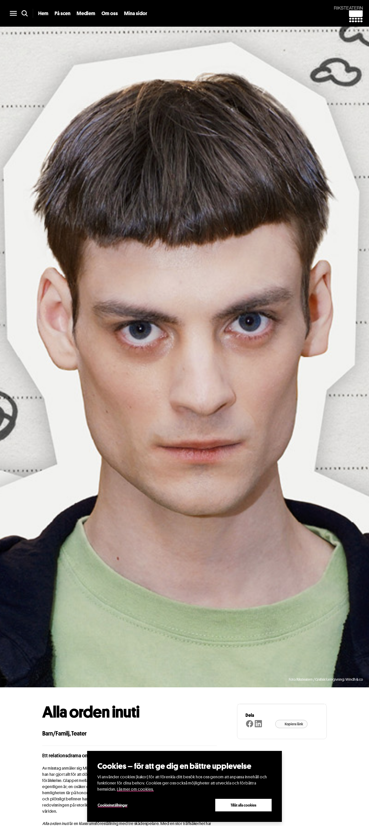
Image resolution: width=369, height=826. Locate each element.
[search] (24, 13)
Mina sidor (135, 13)
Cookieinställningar (112, 805)
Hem (43, 13)
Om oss (109, 13)
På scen (62, 13)
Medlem (86, 13)
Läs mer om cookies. (135, 789)
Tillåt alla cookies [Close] (243, 805)
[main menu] (13, 13)
